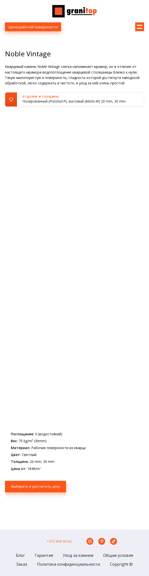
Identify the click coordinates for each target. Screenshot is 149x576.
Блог (20, 555)
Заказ (21, 564)
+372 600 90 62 (59, 541)
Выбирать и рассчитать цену (35, 486)
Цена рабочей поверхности (33, 26)
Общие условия (118, 555)
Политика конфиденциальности (68, 564)
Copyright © (121, 564)
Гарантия (44, 555)
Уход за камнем (78, 555)
